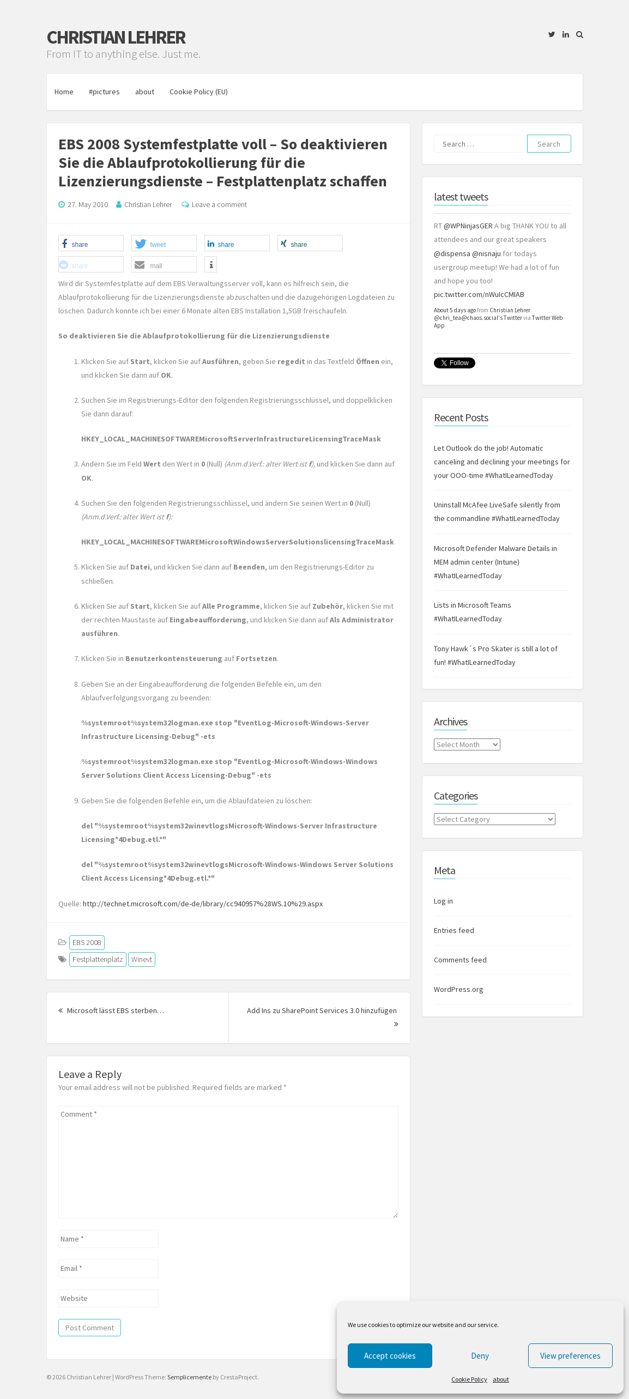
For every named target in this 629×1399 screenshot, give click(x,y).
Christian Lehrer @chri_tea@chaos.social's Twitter (482, 314)
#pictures (104, 91)
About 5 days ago (455, 310)
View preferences (570, 1355)
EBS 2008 (86, 942)
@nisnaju (486, 253)
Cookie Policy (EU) (199, 91)
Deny (480, 1355)
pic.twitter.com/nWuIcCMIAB (479, 294)
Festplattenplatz (97, 959)
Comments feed (460, 960)
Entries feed (454, 930)
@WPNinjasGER (468, 226)
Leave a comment (219, 204)
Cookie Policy (469, 1379)
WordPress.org (458, 990)
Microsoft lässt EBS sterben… (111, 1010)
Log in (443, 901)
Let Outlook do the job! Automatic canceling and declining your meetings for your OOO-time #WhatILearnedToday (502, 461)
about (501, 1379)
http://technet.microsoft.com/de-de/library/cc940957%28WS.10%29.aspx (203, 904)
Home (64, 91)
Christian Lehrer (115, 37)
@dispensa (452, 253)
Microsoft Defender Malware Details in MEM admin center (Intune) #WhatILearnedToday (495, 561)
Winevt (141, 959)
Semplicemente (189, 1377)
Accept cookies (390, 1355)
